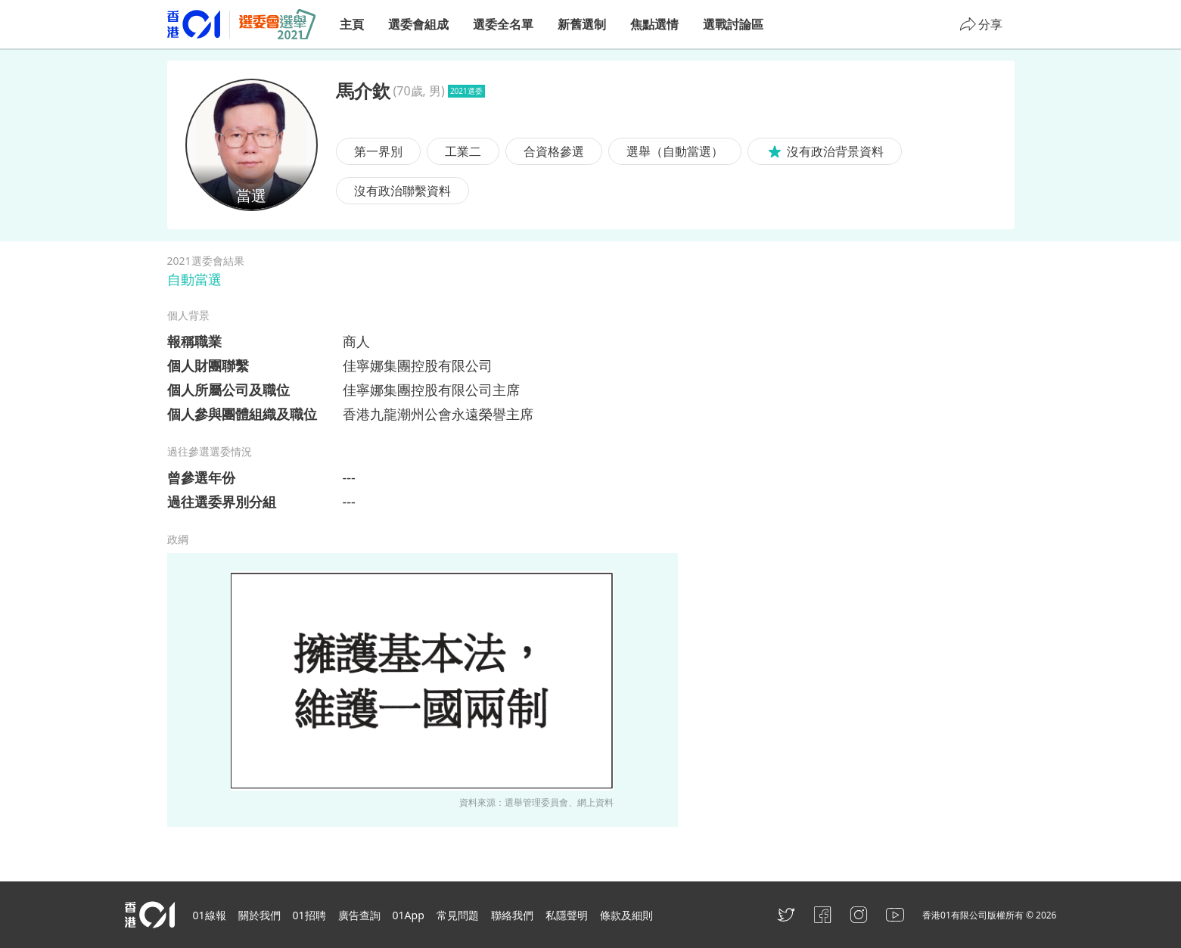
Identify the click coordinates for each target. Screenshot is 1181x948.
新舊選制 (582, 24)
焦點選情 (654, 24)
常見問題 (458, 915)
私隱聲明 (566, 915)
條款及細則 (626, 915)
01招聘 (309, 915)
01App (408, 915)
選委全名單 (503, 24)
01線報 (209, 915)
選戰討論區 (733, 24)
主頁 (352, 24)
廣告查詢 (359, 915)
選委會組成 (418, 24)
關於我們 (259, 915)
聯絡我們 (512, 915)
